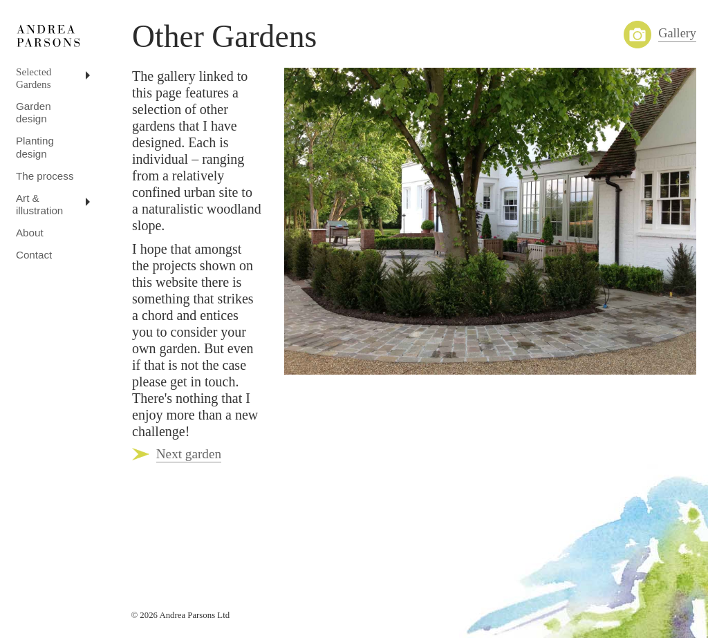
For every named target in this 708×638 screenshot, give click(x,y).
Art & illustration (39, 204)
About (30, 232)
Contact (34, 255)
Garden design (33, 112)
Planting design (35, 147)
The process (45, 176)
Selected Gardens (33, 78)
